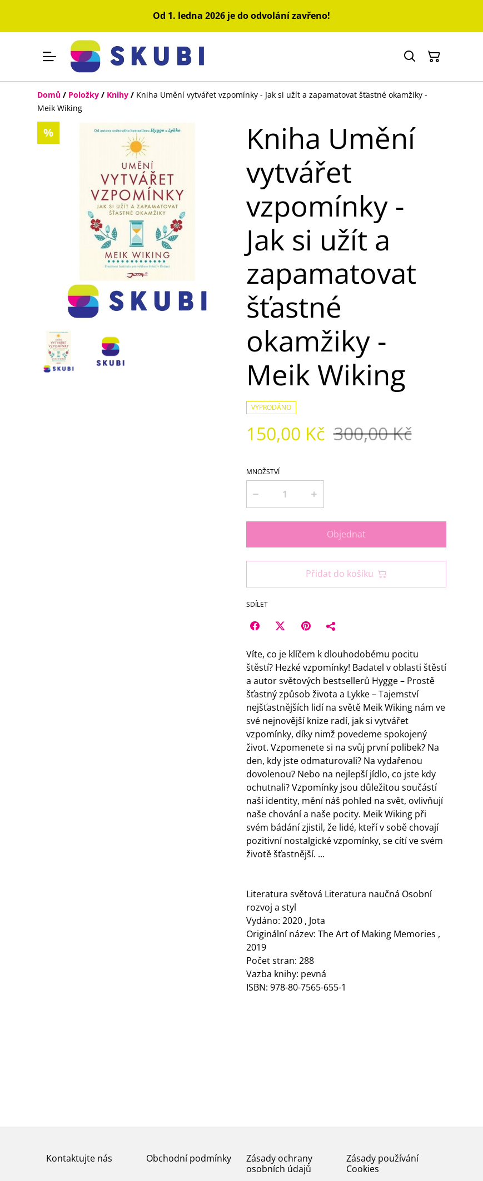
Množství (263, 472)
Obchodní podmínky (188, 1158)
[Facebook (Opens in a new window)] (254, 625)
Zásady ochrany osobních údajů (279, 1163)
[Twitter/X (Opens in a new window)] (280, 625)
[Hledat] (409, 56)
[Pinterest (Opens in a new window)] (305, 625)
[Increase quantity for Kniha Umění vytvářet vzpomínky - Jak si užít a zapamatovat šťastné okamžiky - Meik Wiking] (315, 494)
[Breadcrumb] (241, 102)
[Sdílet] (331, 625)
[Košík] (434, 56)
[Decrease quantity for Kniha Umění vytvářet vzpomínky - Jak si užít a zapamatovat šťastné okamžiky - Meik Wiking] (256, 494)
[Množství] (285, 494)
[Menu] (49, 57)
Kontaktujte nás (79, 1158)
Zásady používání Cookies (382, 1163)
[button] (58, 351)
